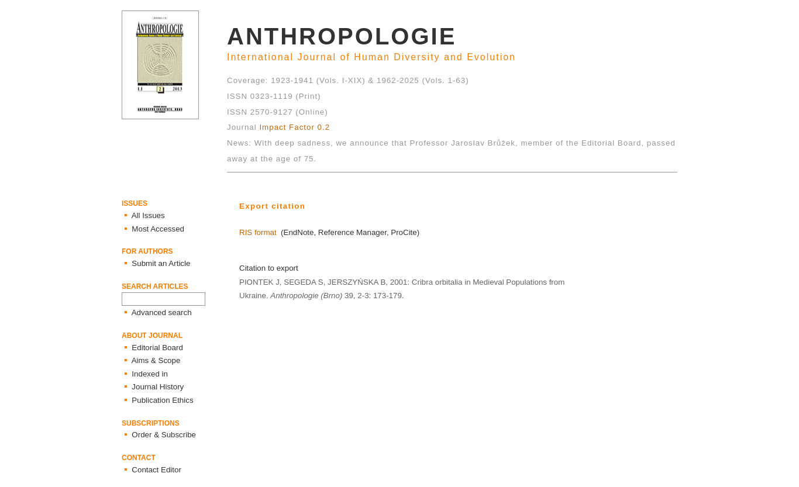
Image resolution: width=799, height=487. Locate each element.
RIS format (258, 232)
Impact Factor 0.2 (294, 127)
